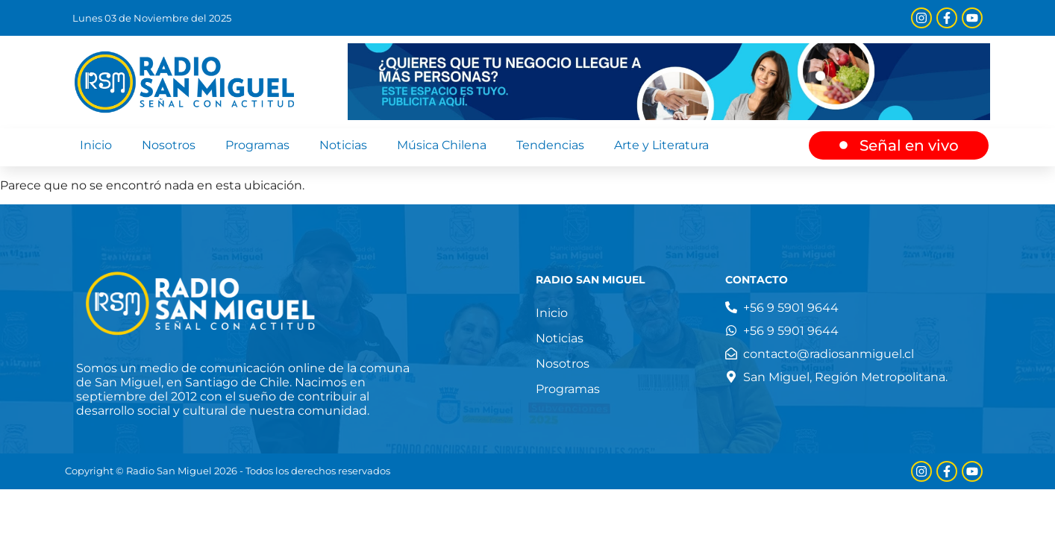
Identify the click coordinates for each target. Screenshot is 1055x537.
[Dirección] (836, 377)
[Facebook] (946, 17)
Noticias (343, 145)
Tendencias (550, 145)
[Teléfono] (782, 308)
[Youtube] (972, 17)
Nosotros (168, 145)
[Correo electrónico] (819, 354)
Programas (257, 145)
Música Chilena (441, 145)
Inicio (96, 145)
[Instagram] (921, 17)
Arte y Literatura (661, 145)
